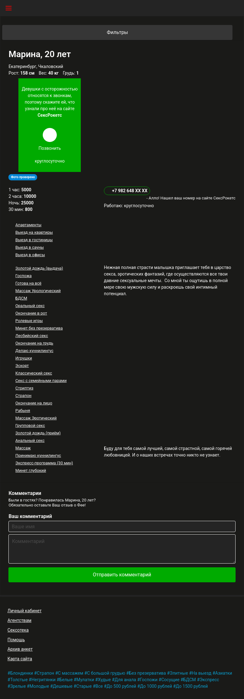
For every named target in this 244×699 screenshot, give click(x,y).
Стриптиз (24, 388)
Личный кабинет (24, 610)
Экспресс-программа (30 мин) (44, 463)
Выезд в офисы (30, 254)
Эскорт (22, 365)
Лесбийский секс (31, 335)
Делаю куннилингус (34, 350)
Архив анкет (20, 649)
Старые (84, 686)
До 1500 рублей (192, 686)
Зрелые (18, 686)
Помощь (16, 639)
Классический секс (33, 373)
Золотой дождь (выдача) (39, 268)
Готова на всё (28, 283)
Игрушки (23, 358)
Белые (66, 679)
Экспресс (209, 679)
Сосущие (170, 679)
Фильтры (169, 32)
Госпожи (149, 679)
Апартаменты (28, 224)
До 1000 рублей (156, 686)
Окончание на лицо (33, 403)
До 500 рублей (121, 686)
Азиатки (223, 673)
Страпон (23, 395)
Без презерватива (147, 673)
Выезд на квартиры (34, 232)
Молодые (39, 686)
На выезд (202, 673)
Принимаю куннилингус (38, 455)
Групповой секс (30, 425)
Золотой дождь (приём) (38, 433)
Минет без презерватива (39, 328)
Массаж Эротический (35, 418)
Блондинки (21, 673)
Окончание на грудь (34, 343)
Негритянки (44, 679)
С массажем (70, 673)
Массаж (23, 448)
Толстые (19, 679)
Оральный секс (30, 305)
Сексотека (18, 630)
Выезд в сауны (29, 247)
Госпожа (23, 275)
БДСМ (21, 298)
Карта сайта (19, 658)
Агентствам (19, 620)
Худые (104, 679)
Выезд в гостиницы (34, 239)
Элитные (179, 673)
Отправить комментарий (122, 575)
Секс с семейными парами (40, 380)
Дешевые (62, 686)
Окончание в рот (31, 313)
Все (99, 686)
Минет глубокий (30, 470)
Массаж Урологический (38, 290)
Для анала (125, 679)
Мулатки (85, 679)
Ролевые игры (29, 320)
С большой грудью (106, 673)
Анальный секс (29, 440)
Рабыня (22, 410)
